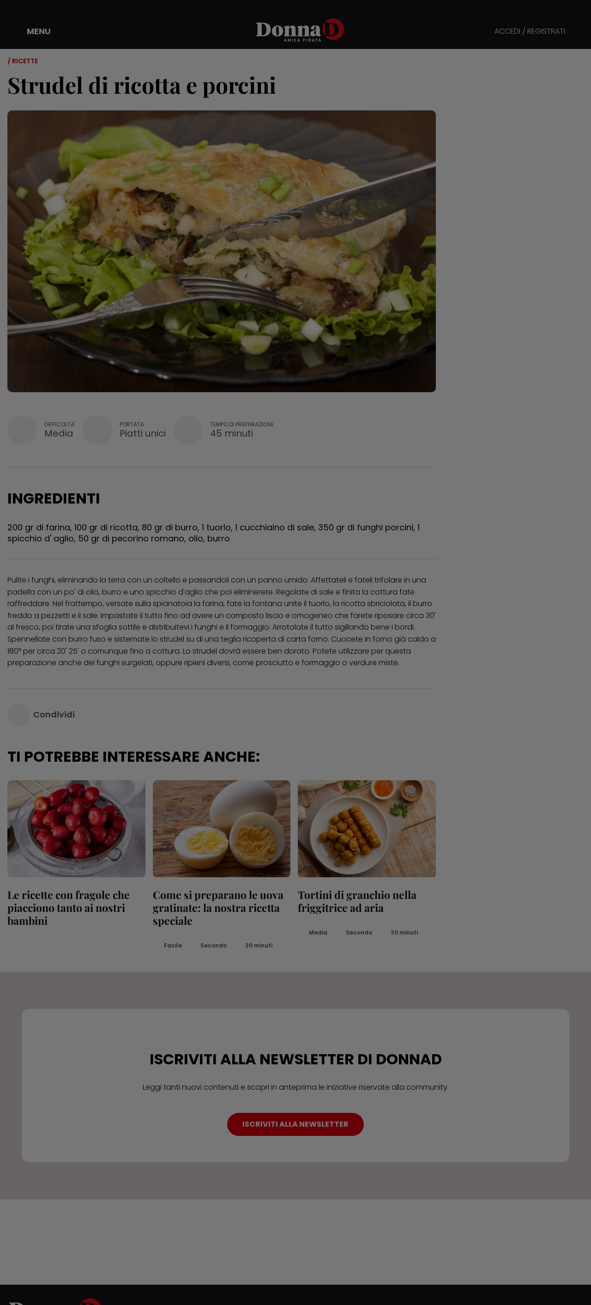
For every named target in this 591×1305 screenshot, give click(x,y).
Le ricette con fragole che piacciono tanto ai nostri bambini (68, 907)
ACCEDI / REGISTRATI (530, 31)
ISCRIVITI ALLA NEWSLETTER (295, 1124)
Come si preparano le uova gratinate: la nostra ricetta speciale (218, 907)
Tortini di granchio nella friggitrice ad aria (357, 901)
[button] (32, 31)
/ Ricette (22, 61)
